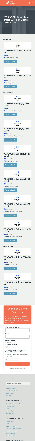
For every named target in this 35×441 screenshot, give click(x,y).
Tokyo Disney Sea (10, 433)
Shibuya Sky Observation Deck (14, 426)
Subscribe (17, 361)
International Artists (12, 344)
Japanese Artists (11, 347)
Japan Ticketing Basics (12, 388)
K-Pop (9, 342)
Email (7, 333)
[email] (17, 337)
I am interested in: (10, 340)
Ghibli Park (9, 421)
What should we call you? (12, 327)
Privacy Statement (10, 351)
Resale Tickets (10, 391)
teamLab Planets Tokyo (12, 428)
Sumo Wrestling (10, 411)
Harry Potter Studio (11, 424)
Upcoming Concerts (11, 386)
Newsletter (8, 393)
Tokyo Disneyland (10, 431)
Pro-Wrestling (9, 408)
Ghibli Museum (10, 419)
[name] (17, 330)
